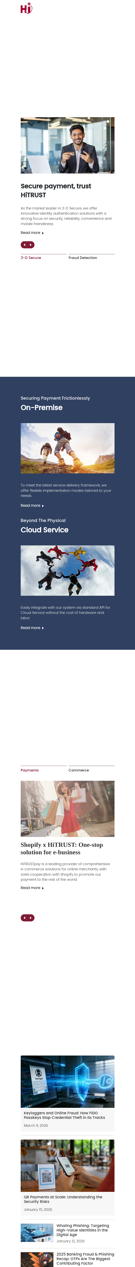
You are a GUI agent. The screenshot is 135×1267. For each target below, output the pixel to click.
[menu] (113, 8)
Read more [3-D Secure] (32, 233)
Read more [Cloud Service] (32, 628)
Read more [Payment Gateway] (32, 888)
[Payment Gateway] (68, 809)
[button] (30, 244)
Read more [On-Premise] (32, 506)
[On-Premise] (68, 448)
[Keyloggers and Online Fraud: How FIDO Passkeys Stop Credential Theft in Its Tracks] (68, 1082)
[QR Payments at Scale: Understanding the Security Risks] (68, 1166)
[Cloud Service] (68, 570)
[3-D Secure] (68, 145)
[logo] (42, 8)
